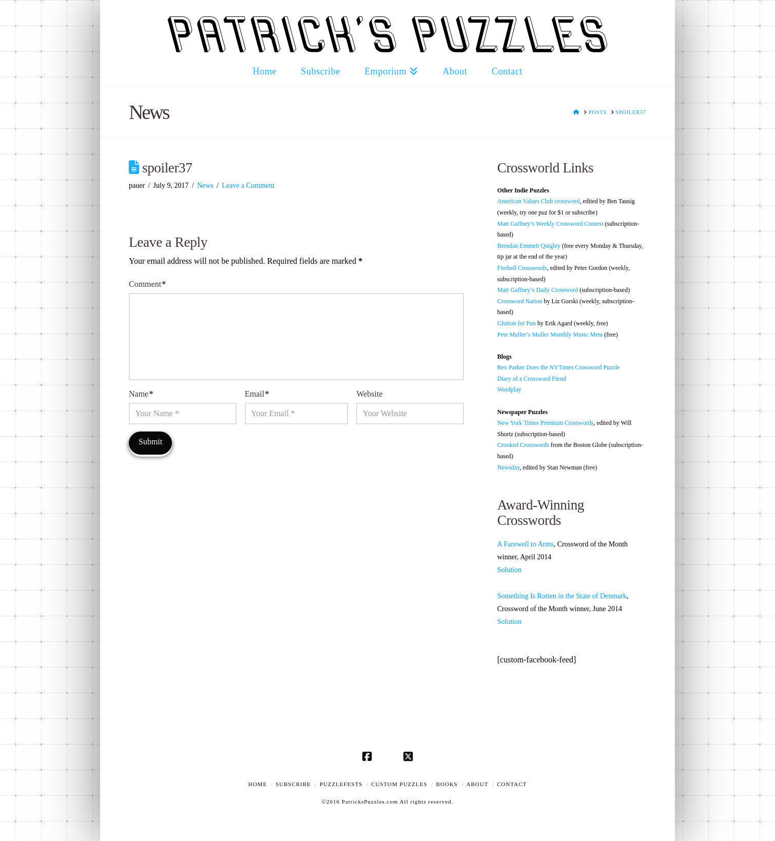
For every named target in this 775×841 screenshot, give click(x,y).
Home (257, 784)
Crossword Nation (519, 301)
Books (446, 784)
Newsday (508, 467)
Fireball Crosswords (522, 267)
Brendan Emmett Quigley (528, 245)
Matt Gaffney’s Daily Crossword (537, 290)
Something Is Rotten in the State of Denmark (562, 596)
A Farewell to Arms (525, 544)
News (205, 185)
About (478, 784)
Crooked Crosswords (523, 444)
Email (257, 393)
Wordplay (509, 389)
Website (369, 393)
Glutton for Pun (516, 323)
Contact (512, 784)
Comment (147, 284)
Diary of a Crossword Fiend (531, 378)
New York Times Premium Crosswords (545, 422)
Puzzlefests (341, 784)
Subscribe (293, 784)
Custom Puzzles (399, 784)
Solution (509, 570)
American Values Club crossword (538, 201)
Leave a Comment (248, 185)
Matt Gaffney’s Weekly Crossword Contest (550, 223)
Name (141, 393)
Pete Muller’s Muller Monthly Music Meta (550, 334)
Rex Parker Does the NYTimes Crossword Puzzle (558, 367)
